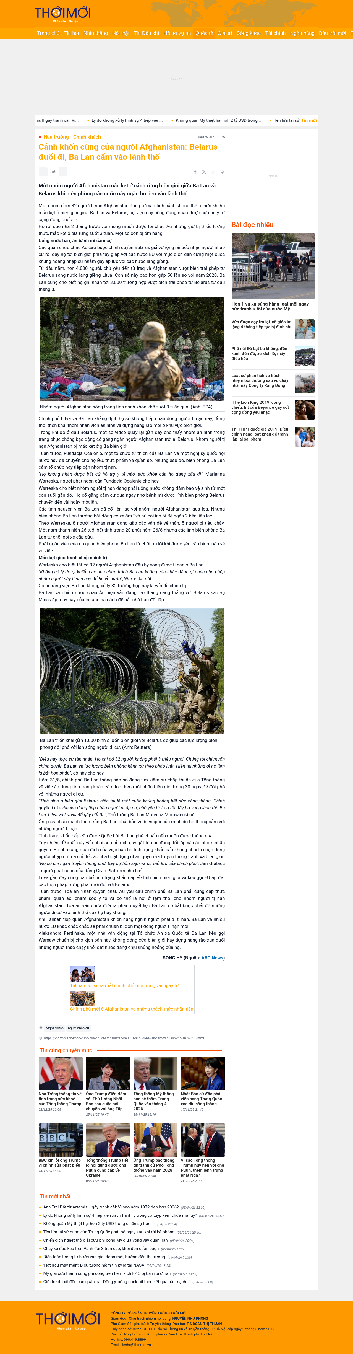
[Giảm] (43, 171)
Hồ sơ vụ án (177, 33)
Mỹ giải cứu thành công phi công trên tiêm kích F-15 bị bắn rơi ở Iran (120, 1273)
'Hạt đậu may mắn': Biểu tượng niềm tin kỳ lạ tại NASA (107, 1265)
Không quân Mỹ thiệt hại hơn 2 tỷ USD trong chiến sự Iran (110, 1223)
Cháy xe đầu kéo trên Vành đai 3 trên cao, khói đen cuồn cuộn (114, 1248)
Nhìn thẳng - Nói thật (106, 33)
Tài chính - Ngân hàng (290, 33)
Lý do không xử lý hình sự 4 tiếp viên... (136, 120)
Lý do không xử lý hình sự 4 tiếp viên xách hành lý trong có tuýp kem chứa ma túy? (133, 1215)
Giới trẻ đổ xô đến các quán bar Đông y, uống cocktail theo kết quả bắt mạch (128, 1282)
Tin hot (71, 33)
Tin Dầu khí (146, 33)
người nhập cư (78, 1028)
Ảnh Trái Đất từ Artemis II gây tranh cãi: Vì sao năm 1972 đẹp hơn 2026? (124, 1207)
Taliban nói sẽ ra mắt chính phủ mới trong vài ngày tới (125, 985)
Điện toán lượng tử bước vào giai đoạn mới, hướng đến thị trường (117, 1257)
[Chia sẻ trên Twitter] (204, 172)
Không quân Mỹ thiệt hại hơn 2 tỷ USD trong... (228, 120)
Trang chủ (48, 33)
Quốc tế (204, 33)
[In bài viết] (221, 172)
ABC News (212, 958)
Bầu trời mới (332, 33)
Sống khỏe (249, 33)
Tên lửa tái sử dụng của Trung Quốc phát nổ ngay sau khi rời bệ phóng (122, 1232)
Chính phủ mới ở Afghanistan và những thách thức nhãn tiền (132, 1009)
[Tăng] (63, 171)
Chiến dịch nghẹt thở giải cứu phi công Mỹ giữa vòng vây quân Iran (119, 1240)
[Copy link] (213, 171)
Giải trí (225, 33)
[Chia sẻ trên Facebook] (195, 172)
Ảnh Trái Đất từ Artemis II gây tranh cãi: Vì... (47, 120)
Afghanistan (55, 1028)
